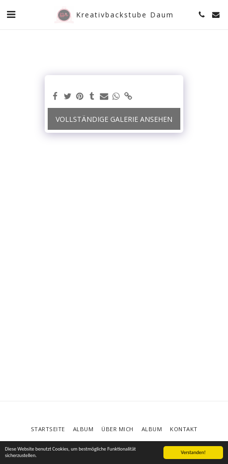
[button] (10, 14)
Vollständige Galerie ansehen (114, 119)
